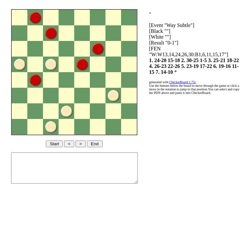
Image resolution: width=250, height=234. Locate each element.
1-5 (214, 60)
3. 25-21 (228, 60)
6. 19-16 (169, 72)
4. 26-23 (182, 66)
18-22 (166, 66)
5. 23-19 (214, 66)
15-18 (185, 60)
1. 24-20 (169, 60)
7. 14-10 (201, 72)
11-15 (185, 72)
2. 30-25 (201, 60)
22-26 (199, 66)
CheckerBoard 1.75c (194, 82)
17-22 (231, 66)
